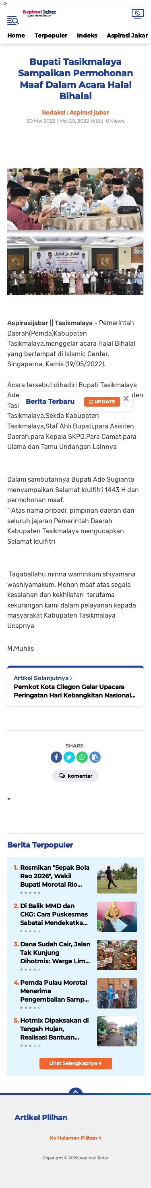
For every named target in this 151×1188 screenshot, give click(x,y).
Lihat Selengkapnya (75, 1063)
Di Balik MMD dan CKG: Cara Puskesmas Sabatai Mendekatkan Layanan (54, 914)
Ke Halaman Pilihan (76, 1138)
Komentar (75, 775)
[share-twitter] (69, 757)
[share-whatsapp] (82, 757)
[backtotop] (75, 1095)
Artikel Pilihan (40, 1117)
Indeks (87, 35)
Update (102, 402)
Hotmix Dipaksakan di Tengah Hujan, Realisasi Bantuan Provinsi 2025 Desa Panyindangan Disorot (54, 1029)
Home (16, 35)
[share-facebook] (56, 757)
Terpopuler (51, 35)
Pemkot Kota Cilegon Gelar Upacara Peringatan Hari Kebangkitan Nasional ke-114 (72, 691)
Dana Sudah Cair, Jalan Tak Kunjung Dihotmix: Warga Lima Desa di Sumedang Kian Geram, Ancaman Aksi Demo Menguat (55, 952)
